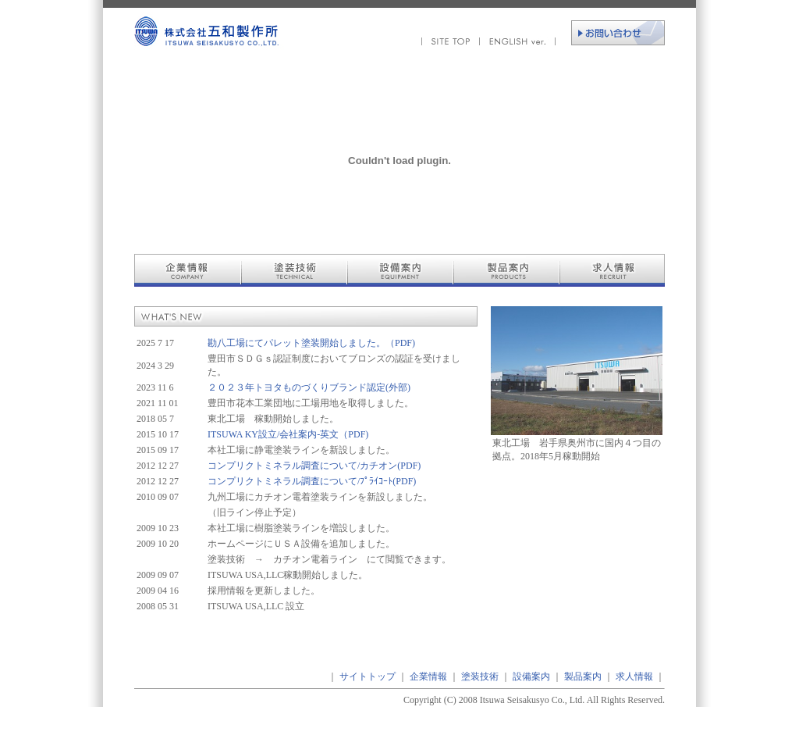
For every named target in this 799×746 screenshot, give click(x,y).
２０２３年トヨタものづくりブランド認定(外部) (309, 387)
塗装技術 (480, 676)
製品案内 (583, 676)
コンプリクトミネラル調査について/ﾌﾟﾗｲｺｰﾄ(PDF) (312, 481)
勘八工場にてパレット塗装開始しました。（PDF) (311, 342)
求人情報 (634, 676)
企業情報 (428, 676)
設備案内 (531, 676)
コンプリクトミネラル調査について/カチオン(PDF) (314, 465)
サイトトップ (367, 676)
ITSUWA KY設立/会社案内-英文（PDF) (288, 434)
